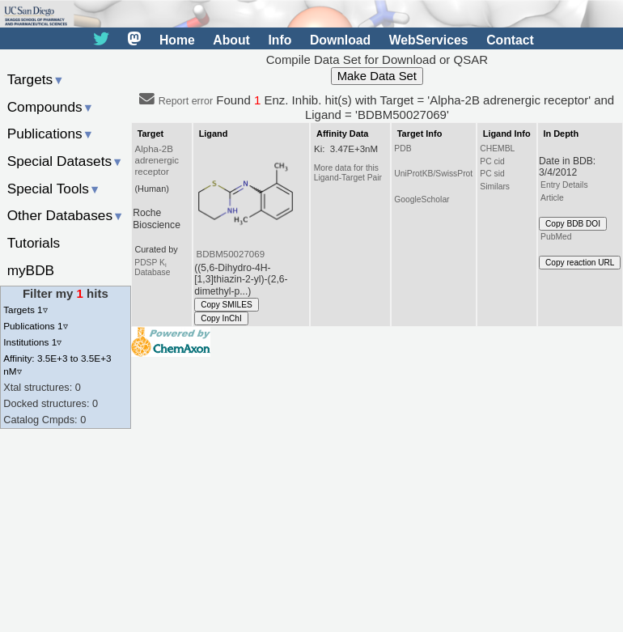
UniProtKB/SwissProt (433, 173)
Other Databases (66, 215)
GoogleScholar (421, 199)
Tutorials (34, 243)
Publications (50, 133)
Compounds (50, 107)
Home (177, 40)
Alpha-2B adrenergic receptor (157, 160)
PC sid (492, 173)
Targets (36, 79)
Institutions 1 (32, 342)
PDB (402, 148)
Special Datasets (65, 161)
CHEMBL (497, 148)
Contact (510, 40)
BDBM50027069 (230, 254)
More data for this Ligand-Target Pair (348, 172)
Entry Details (563, 184)
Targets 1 (25, 309)
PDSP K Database (152, 267)
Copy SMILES (226, 304)
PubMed (555, 236)
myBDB (30, 270)
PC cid (492, 161)
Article (552, 197)
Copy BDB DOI (572, 223)
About (231, 40)
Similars (495, 186)
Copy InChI (221, 318)
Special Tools (54, 188)
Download (340, 40)
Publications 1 (35, 325)
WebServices (428, 40)
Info (279, 40)
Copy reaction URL (579, 262)
